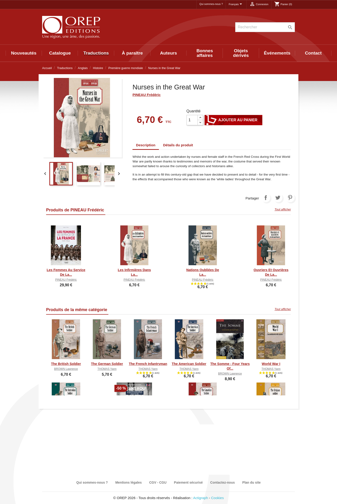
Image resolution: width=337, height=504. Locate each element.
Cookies (217, 498)
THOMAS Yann (107, 369)
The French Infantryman (148, 364)
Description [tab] (145, 145)
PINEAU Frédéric (146, 95)
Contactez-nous (222, 482)
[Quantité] (192, 120)
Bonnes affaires (205, 53)
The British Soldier (66, 364)
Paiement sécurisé (188, 482)
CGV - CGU (157, 482)
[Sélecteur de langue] (236, 4)
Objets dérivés (241, 53)
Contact (313, 53)
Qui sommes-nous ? (211, 4)
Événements (277, 53)
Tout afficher (283, 209)
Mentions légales (128, 482)
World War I (271, 364)
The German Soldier (107, 364)
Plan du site (251, 482)
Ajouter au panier (233, 120)
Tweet (277, 197)
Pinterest (290, 197)
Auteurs (168, 53)
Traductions (96, 53)
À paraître (132, 53)
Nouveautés (24, 53)
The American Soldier (189, 364)
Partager (265, 197)
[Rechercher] (265, 27)
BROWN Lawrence (66, 369)
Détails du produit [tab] (178, 145)
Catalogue (60, 53)
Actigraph (200, 498)
